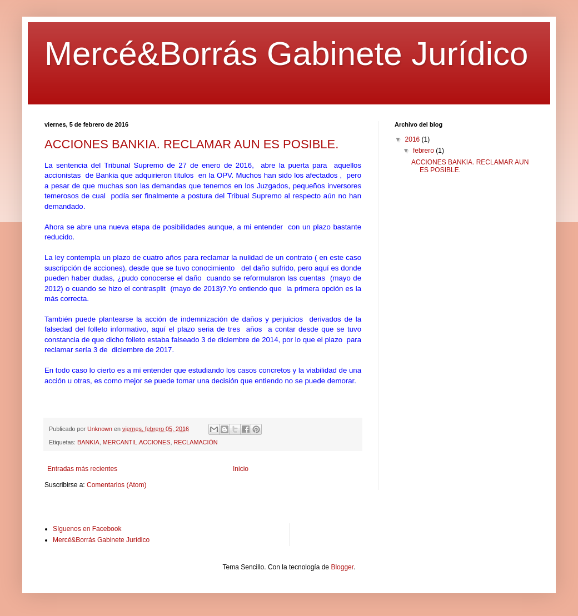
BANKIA (88, 442)
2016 (413, 139)
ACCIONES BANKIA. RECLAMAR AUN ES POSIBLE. (191, 144)
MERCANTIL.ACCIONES (137, 442)
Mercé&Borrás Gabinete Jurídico (286, 53)
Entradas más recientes (82, 469)
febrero (424, 150)
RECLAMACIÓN (195, 442)
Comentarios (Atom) (116, 485)
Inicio (240, 469)
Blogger (342, 567)
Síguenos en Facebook (87, 529)
